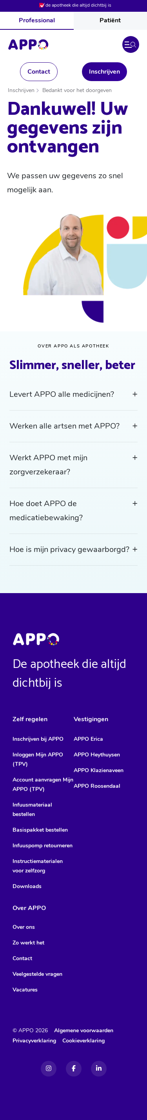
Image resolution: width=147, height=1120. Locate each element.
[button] (130, 44)
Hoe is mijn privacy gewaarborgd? (69, 549)
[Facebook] (74, 1069)
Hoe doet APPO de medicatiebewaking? (46, 510)
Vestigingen (91, 719)
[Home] (28, 44)
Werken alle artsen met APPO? (64, 426)
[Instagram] (48, 1069)
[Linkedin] (99, 1069)
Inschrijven (104, 71)
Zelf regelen (30, 719)
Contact (38, 71)
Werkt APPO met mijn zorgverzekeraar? (48, 464)
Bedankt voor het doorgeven (77, 90)
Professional (37, 20)
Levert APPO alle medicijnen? (61, 394)
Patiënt (110, 20)
